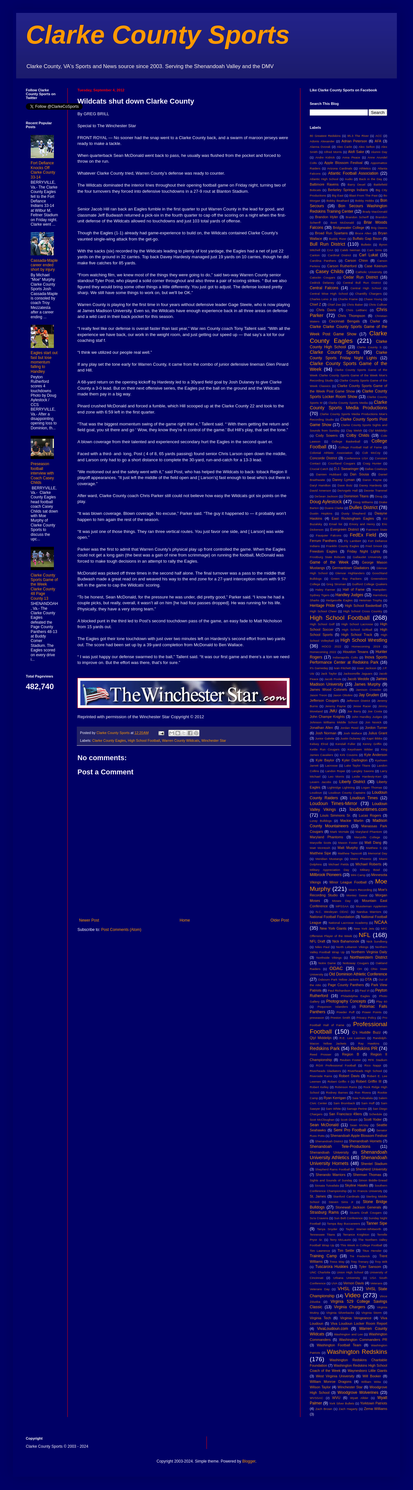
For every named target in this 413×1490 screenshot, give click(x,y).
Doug (378, 496)
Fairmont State (376, 529)
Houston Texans (355, 652)
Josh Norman (325, 733)
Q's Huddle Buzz (366, 1032)
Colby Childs (357, 435)
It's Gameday (319, 668)
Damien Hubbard (328, 474)
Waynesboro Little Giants (367, 1371)
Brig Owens (379, 228)
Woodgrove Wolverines (357, 1392)
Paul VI (364, 990)
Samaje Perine (357, 1108)
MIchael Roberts (368, 864)
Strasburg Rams (324, 1212)
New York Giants (333, 928)
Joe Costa (375, 711)
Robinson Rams (346, 1087)
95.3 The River (358, 136)
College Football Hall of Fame (360, 447)
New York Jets (364, 928)
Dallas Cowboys (376, 469)
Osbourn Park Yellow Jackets (338, 979)
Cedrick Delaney (322, 282)
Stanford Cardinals (346, 1196)
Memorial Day (377, 853)
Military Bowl (370, 870)
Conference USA (356, 458)
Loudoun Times (364, 798)
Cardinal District (339, 255)
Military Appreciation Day (329, 870)
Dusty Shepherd (353, 513)
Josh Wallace (352, 733)
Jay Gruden (369, 695)
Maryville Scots (320, 842)
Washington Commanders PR (363, 1340)
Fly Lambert (352, 541)
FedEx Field (363, 534)
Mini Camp (358, 875)
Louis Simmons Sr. (335, 815)
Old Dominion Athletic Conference (358, 974)
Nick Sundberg (377, 941)
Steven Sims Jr (341, 1202)
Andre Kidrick (325, 157)
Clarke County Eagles (109, 740)
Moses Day (341, 901)
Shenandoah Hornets (365, 1141)
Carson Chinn (356, 260)
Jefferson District (358, 700)
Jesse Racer (362, 706)
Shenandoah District (329, 1141)
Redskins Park (325, 1048)
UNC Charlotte (320, 1272)
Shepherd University (371, 1169)
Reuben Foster (350, 1060)
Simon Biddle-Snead (372, 1180)
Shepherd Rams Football (332, 1169)
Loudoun (316, 792)
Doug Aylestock (326, 501)
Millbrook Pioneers (326, 875)
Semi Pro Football (350, 1130)
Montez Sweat (357, 895)
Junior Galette (325, 738)
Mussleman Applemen (371, 906)
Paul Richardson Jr (341, 990)
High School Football (144, 740)
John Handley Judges (367, 717)
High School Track (356, 635)
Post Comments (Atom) (121, 929)
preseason (317, 1017)
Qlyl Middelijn (320, 1038)
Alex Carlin (344, 146)
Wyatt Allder (359, 1398)
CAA (330, 250)
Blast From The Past (363, 195)
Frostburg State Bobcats (327, 557)
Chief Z (315, 304)
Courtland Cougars (341, 463)
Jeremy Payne (335, 706)
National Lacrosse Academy (348, 922)
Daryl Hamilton (320, 485)
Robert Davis (349, 1076)
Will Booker (371, 1376)
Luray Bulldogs (321, 820)
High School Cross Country (362, 611)
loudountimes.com (368, 809)
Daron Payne (372, 480)
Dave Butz (344, 485)
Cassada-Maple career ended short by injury (44, 265)
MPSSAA (342, 906)
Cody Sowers (326, 435)
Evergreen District (344, 529)
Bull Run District (327, 244)
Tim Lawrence (320, 1250)
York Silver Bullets (341, 1403)
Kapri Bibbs (374, 738)
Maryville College (367, 837)
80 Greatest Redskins (325, 136)
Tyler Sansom (370, 1267)
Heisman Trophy (370, 600)
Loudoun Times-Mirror (333, 803)
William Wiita (371, 1381)
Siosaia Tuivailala (327, 1185)
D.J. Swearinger (346, 469)
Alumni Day (379, 152)
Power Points (371, 1012)
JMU (333, 711)
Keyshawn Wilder (360, 749)
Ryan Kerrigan (335, 1098)
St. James (318, 1196)
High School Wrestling (363, 640)
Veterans (376, 1283)
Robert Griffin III (368, 1081)
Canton (315, 255)
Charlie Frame (348, 299)
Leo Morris (336, 776)
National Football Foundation (332, 917)
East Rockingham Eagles (353, 518)
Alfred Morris (333, 152)
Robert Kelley (319, 1087)
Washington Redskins (357, 1351)
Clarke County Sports (158, 34)
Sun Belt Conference (348, 1218)
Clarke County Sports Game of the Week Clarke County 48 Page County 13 (44, 587)
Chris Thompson (351, 316)
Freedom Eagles (323, 551)
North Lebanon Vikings (352, 947)
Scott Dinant (349, 1119)
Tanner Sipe (376, 1223)
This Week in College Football (361, 1245)
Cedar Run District (360, 277)
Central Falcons (324, 288)
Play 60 (381, 1001)
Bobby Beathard (338, 200)
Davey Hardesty (370, 485)
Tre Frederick (360, 1256)
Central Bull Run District (362, 282)
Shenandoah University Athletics (348, 1154)
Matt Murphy (347, 848)
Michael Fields (338, 864)
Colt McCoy (371, 452)
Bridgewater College (348, 228)
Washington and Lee (348, 1334)
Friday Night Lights (363, 551)
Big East (337, 195)
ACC (379, 136)
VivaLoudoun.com (332, 1328)
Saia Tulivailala (362, 1098)
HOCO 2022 (331, 646)
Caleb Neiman (350, 250)
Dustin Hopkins (321, 513)
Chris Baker (355, 304)
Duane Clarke (334, 508)
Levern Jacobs (320, 782)
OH (359, 969)
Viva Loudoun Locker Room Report (359, 1323)
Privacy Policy (366, 1017)
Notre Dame (327, 963)
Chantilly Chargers (368, 293)
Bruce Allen (363, 233)
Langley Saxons (362, 771)
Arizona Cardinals (339, 168)
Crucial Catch (319, 469)
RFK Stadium (377, 1060)
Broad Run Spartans (331, 233)
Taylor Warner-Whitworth (363, 1229)
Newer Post (89, 920)
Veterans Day (320, 1289)
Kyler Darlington (355, 760)
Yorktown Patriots (373, 1403)
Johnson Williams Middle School (334, 722)
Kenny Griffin (372, 744)
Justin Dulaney (350, 738)
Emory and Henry (362, 524)
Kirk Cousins (349, 755)
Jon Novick (373, 722)
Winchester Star (213, 740)
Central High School (365, 288)
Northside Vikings (329, 957)
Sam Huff (368, 1103)
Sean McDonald (324, 1125)
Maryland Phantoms (326, 837)
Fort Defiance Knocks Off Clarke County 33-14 (43, 170)
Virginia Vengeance (355, 1318)
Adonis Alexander (322, 141)
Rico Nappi (372, 1065)
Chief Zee (334, 304)
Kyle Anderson (375, 755)
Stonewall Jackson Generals (358, 1207)
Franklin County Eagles (342, 546)
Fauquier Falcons (328, 535)
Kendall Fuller (346, 744)
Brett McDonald (342, 222)
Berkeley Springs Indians (348, 190)
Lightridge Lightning (341, 787)
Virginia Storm (371, 1312)
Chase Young (373, 299)
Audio (349, 179)
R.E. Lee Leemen (352, 1038)
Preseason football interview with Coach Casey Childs (42, 473)
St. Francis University (367, 1191)
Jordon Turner (376, 728)
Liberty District (352, 782)
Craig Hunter (372, 463)
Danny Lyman (343, 480)
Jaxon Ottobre (343, 695)
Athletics (365, 168)
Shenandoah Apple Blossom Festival (358, 1136)
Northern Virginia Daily (369, 952)
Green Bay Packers (346, 578)
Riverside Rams (321, 1076)
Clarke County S (369, 347)
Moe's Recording (360, 890)
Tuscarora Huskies (331, 1266)
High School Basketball (363, 605)
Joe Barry (354, 711)
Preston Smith (340, 1017)
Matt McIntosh (320, 848)
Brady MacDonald (375, 211)
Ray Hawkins (368, 1043)
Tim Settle (345, 1250)
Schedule (375, 1114)
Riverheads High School (365, 1071)
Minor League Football (348, 882)
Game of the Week (329, 562)
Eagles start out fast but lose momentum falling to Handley (44, 362)
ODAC (336, 968)
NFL (364, 935)
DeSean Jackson (326, 496)
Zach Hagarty (348, 1409)
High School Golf (322, 624)
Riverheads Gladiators (325, 1071)
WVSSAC (316, 1398)
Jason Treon (318, 695)
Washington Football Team (339, 1345)
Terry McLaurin (340, 1239)
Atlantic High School (324, 179)
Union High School (350, 1272)
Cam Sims (374, 250)
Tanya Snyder (327, 1229)
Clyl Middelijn (377, 430)
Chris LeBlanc (356, 310)
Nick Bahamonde (345, 941)
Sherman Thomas (367, 1175)
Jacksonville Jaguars (357, 673)
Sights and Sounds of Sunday (331, 1180)
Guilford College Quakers (369, 584)
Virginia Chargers (349, 1307)
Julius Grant (377, 733)
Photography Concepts (346, 1001)
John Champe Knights (327, 717)
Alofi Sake (356, 152)
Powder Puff (346, 1012)
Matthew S (373, 848)
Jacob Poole (332, 679)
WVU (336, 1398)
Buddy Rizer (338, 238)
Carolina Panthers (323, 260)
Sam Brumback (344, 1103)
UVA (334, 1283)
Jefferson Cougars (324, 700)
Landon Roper (335, 771)
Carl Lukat (368, 255)
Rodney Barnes (337, 1092)
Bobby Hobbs (364, 200)
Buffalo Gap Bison (367, 238)
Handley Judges (350, 595)
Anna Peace (351, 157)
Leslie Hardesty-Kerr (366, 776)
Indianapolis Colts (345, 657)
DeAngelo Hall (347, 490)
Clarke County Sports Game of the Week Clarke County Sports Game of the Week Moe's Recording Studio (348, 375)
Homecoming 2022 (323, 652)
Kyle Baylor (325, 760)
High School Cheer (323, 611)
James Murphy (367, 684)
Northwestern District (368, 957)
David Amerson (320, 490)
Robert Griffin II (338, 1081)
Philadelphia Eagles (355, 996)
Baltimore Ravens (324, 184)
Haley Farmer (325, 589)
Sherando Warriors (330, 1175)
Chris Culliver (378, 304)
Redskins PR (364, 1048)
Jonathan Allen (321, 728)
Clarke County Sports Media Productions (348, 405)
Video (352, 1295)
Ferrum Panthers (323, 541)
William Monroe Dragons (330, 1381)
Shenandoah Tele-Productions (340, 1146)
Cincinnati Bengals (344, 321)
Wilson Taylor (320, 1387)
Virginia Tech (320, 1318)
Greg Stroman (336, 584)
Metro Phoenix (360, 859)
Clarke (375, 321)
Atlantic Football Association (353, 173)
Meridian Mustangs (329, 859)
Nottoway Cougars (356, 963)
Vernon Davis (353, 1283)
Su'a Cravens (319, 1218)
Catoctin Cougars (322, 277)
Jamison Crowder (368, 689)
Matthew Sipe (320, 853)
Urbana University (346, 1278)
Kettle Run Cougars (324, 749)
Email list (335, 524)
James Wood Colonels (328, 689)
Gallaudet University (367, 557)
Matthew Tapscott (350, 853)
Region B (350, 1054)
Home (185, 920)
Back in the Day (370, 179)
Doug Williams (363, 502)
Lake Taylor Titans (357, 765)
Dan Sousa (359, 474)
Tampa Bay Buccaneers (343, 1223)
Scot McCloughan (322, 1119)
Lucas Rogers (370, 815)
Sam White (333, 1108)
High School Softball (357, 629)
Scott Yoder (373, 1119)
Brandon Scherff (357, 217)
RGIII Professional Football (336, 1065)
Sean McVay (359, 1125)
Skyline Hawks (356, 1185)
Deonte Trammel (375, 490)
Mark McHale (339, 831)
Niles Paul (322, 947)
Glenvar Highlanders (350, 573)
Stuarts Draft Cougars (366, 1212)
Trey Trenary (359, 1261)
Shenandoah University (329, 1152)
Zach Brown (323, 1409)
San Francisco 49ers (345, 1114)
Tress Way (337, 1261)
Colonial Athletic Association (331, 452)
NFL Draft (317, 941)
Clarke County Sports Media (348, 402)
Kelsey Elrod (319, 744)
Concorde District (323, 458)
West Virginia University (335, 1376)
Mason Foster (348, 842)
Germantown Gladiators (350, 568)
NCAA (380, 922)
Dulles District (363, 507)
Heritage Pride (322, 605)
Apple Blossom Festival (343, 163)
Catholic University (369, 272)
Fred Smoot (374, 546)
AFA (378, 141)
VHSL (344, 1288)
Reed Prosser (320, 1054)
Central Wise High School (329, 293)
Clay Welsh (354, 430)
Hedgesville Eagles (339, 600)
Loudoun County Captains (347, 792)
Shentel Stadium (374, 1164)
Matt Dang (373, 842)
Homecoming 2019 (366, 646)
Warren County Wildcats (180, 740)
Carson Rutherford (342, 266)
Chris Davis (326, 310)
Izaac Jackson (366, 668)
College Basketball (346, 441)
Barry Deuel (356, 184)
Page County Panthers (346, 985)
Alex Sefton (366, 146)
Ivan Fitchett (342, 668)
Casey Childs (330, 271)
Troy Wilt (381, 1261)
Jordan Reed (349, 728)
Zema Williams (375, 1409)
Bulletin (366, 244)
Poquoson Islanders (332, 1006)
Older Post (279, 920)
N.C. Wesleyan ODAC (332, 911)
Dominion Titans (356, 496)
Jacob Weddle (358, 679)
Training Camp (323, 1256)
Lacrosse (331, 765)
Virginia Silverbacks (340, 1312)
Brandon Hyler (326, 217)
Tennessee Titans (322, 1234)
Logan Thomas (371, 787)
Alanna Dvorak (320, 146)
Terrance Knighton (356, 1234)
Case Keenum (375, 266)
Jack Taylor (329, 673)
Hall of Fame (354, 589)
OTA (368, 979)
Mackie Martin (351, 820)
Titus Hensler (371, 1250)
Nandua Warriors (369, 911)
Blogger (249, 1461)
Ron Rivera (363, 1092)
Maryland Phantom (369, 831)
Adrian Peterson (354, 141)
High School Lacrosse (357, 624)
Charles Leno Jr (321, 299)
